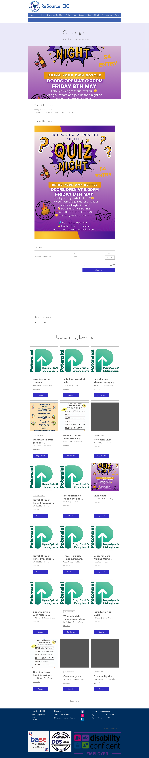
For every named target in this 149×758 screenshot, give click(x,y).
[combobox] (110, 258)
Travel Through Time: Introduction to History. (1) (43, 557)
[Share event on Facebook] (35, 322)
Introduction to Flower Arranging (104, 381)
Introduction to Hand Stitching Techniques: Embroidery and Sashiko (72, 497)
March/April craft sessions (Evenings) (43, 441)
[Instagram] (82, 715)
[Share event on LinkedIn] (45, 322)
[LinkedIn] (82, 719)
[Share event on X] (40, 322)
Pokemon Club (102, 439)
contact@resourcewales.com (66, 718)
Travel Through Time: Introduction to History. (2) (74, 557)
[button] (41, 15)
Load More (74, 701)
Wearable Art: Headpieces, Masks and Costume (74, 617)
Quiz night (100, 495)
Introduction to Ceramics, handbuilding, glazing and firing (43, 381)
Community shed (73, 676)
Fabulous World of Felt (74, 381)
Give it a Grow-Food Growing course (72, 437)
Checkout (98, 270)
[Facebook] (82, 711)
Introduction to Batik (102, 613)
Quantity (107, 254)
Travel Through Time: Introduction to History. (43, 501)
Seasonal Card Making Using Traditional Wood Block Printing (104, 557)
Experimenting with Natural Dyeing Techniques (44, 613)
